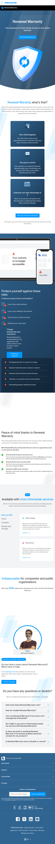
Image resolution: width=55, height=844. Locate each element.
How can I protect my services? (27, 215)
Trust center (39, 827)
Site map (41, 830)
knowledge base (10, 672)
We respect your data (10, 799)
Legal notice (13, 830)
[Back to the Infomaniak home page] (11, 2)
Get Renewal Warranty (27, 37)
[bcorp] (14, 808)
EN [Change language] (29, 839)
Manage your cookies (27, 833)
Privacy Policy (33, 830)
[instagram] (37, 819)
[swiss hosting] (39, 808)
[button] (27, 64)
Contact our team (9, 682)
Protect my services (14, 355)
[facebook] (18, 819)
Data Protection (23, 830)
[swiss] (25, 808)
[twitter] (24, 819)
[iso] (31, 808)
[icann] (20, 808)
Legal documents (29, 827)
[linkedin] (31, 819)
